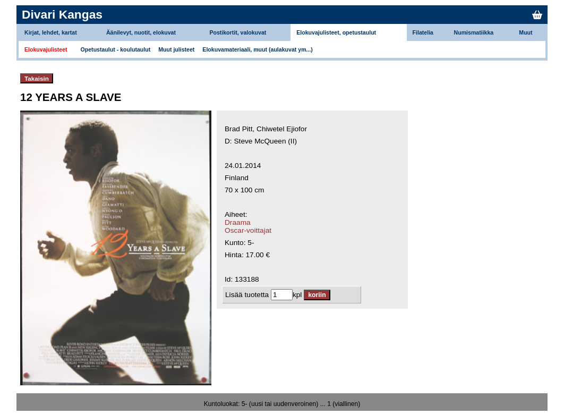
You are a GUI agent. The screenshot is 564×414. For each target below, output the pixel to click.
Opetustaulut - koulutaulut (116, 49)
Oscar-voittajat (248, 230)
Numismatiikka (474, 32)
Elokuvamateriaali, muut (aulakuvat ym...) (257, 49)
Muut (525, 32)
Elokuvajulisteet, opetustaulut (336, 32)
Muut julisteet (176, 49)
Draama (238, 222)
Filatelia (423, 32)
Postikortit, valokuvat (237, 32)
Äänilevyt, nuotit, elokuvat (141, 32)
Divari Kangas (62, 14)
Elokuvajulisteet (45, 49)
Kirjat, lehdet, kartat (50, 32)
